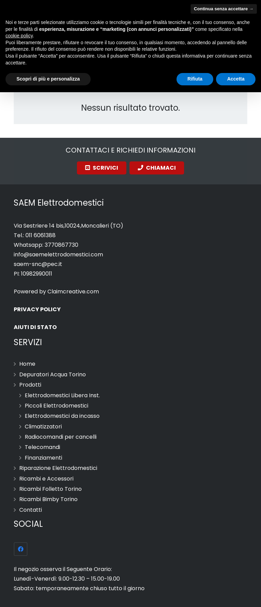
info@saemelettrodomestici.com (58, 254)
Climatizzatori (43, 426)
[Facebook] (20, 549)
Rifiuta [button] (195, 79)
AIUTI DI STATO (35, 327)
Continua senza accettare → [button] (223, 8)
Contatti (30, 510)
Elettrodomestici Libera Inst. (62, 395)
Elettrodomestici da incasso (62, 416)
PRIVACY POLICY (37, 309)
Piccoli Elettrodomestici (56, 406)
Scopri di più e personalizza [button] (48, 79)
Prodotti (30, 385)
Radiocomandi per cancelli (61, 437)
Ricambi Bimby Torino (48, 499)
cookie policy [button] (19, 35)
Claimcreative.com (73, 291)
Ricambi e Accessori (46, 479)
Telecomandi (42, 447)
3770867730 (61, 245)
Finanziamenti (43, 458)
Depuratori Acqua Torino (52, 374)
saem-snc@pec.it (38, 264)
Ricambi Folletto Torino (50, 489)
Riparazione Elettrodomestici (58, 468)
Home (27, 364)
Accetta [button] (236, 79)
